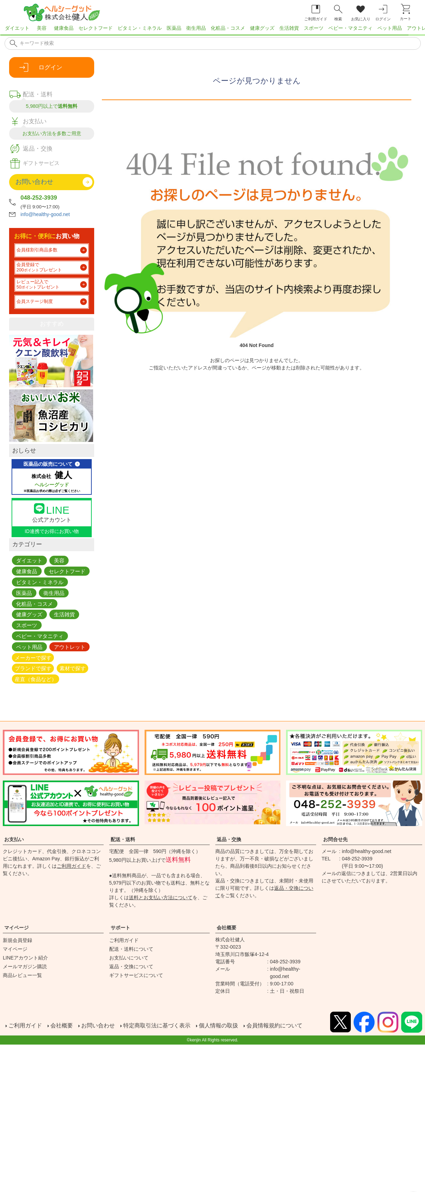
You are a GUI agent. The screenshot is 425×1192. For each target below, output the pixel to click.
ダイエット (17, 28)
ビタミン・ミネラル (140, 28)
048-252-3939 (38, 197)
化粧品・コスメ (228, 28)
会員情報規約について (274, 1025)
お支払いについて (128, 958)
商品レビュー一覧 (22, 975)
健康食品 (64, 28)
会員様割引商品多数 (36, 250)
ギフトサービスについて (136, 975)
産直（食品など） (36, 679)
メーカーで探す (33, 657)
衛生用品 (196, 28)
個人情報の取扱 (218, 1025)
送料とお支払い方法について (161, 897)
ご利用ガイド (71, 866)
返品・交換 (229, 839)
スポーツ (313, 28)
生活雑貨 (289, 28)
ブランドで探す (33, 668)
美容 (42, 28)
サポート (120, 927)
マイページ (16, 927)
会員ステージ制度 (34, 301)
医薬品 (174, 28)
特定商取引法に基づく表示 (156, 1025)
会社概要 (226, 927)
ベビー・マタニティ (350, 28)
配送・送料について (131, 949)
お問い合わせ (98, 1025)
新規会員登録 (17, 940)
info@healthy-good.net (45, 214)
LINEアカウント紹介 (25, 958)
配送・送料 (123, 839)
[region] (212, 30)
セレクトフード (95, 28)
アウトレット (69, 647)
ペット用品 (389, 28)
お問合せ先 (335, 839)
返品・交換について (131, 966)
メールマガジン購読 (25, 966)
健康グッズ (262, 28)
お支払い (14, 839)
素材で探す (73, 668)
